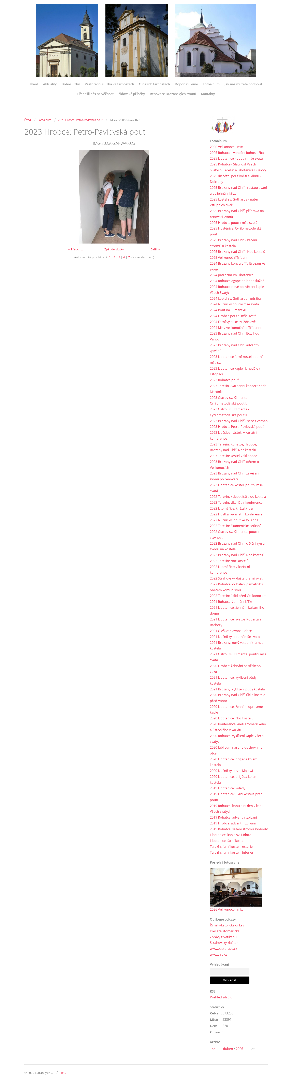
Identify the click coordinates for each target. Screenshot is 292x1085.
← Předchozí (75, 249)
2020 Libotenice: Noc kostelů (231, 719)
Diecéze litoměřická (224, 932)
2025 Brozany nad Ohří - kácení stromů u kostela (233, 243)
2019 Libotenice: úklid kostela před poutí (236, 798)
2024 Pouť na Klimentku (228, 310)
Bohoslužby (71, 84)
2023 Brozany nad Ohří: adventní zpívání (235, 348)
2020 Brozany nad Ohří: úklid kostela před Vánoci (237, 698)
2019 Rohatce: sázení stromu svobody (239, 830)
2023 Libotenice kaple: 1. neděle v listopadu (235, 371)
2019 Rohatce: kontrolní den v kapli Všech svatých (236, 809)
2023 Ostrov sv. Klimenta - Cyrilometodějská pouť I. (229, 401)
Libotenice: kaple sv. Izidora (230, 836)
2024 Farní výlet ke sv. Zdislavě (233, 322)
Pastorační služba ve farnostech (109, 84)
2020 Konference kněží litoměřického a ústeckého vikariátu (238, 728)
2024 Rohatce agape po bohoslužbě (237, 281)
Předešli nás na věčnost (95, 94)
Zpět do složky (114, 249)
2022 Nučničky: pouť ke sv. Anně (234, 520)
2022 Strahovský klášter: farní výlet (236, 579)
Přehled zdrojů (221, 998)
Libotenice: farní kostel (227, 841)
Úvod (34, 84)
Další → (155, 249)
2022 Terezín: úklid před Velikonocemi (238, 596)
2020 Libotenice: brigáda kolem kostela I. (233, 780)
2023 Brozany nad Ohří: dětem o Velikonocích (234, 465)
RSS (63, 1074)
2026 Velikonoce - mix (226, 147)
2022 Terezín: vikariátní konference (236, 503)
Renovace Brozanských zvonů (173, 94)
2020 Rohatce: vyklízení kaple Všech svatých (237, 739)
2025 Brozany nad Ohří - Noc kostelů (237, 252)
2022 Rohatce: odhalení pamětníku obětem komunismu (236, 588)
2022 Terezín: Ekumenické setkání (235, 526)
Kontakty (208, 94)
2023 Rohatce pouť (224, 380)
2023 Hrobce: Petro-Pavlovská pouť (80, 120)
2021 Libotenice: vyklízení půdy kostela (233, 681)
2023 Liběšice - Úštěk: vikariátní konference (233, 436)
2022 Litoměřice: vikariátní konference (230, 570)
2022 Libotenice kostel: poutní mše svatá (236, 488)
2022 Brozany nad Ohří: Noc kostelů (237, 555)
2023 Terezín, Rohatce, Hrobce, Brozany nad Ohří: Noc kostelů (233, 447)
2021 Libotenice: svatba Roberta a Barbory (235, 622)
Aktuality (50, 84)
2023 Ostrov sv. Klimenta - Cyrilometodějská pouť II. (229, 412)
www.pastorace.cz (223, 949)
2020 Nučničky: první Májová (231, 771)
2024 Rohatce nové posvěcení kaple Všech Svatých (237, 290)
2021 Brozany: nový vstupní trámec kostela (236, 646)
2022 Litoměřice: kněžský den (232, 509)
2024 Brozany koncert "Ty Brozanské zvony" (237, 266)
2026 (239, 1049)
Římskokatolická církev (227, 926)
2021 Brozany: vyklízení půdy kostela (237, 690)
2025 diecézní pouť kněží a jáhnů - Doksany (235, 179)
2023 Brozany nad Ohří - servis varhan (239, 421)
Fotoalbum (211, 84)
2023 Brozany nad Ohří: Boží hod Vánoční (234, 336)
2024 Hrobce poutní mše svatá (233, 316)
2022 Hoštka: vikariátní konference (236, 514)
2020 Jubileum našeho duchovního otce (236, 751)
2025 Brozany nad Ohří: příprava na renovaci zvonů (237, 214)
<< (213, 1049)
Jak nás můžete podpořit (243, 84)
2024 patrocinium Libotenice (231, 275)
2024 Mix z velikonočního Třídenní (235, 328)
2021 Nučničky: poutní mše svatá (235, 637)
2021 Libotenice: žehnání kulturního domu (237, 611)
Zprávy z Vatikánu (223, 938)
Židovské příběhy (131, 94)
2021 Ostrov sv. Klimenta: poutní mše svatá (238, 658)
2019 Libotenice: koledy (227, 789)
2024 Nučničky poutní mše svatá (234, 304)
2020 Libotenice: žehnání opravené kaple (236, 710)
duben (228, 1049)
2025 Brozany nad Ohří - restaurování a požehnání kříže (238, 190)
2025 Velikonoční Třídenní (229, 257)
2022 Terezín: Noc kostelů (229, 561)
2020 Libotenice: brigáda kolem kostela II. (233, 763)
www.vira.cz (218, 955)
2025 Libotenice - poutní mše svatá (236, 158)
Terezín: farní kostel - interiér (231, 853)
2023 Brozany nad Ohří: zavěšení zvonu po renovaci (234, 476)
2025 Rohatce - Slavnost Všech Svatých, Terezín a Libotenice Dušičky (238, 167)
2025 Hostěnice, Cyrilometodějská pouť (236, 231)
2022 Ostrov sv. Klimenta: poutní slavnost (234, 535)
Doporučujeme (186, 84)
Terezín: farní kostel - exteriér (232, 847)
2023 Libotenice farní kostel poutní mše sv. (236, 360)
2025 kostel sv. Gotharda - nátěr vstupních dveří (234, 202)
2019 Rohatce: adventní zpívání (233, 818)
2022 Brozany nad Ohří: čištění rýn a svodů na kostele (237, 547)
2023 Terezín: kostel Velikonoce (233, 456)
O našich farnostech (154, 84)
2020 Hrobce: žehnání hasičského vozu (235, 669)
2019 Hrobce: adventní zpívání (233, 824)
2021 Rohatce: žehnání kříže (231, 602)
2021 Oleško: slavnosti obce (231, 631)
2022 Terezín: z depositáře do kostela (238, 497)
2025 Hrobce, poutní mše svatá (233, 222)
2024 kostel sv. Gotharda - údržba (235, 298)
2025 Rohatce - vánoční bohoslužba (237, 152)
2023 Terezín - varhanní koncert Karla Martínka (238, 389)
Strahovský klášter (224, 943)
